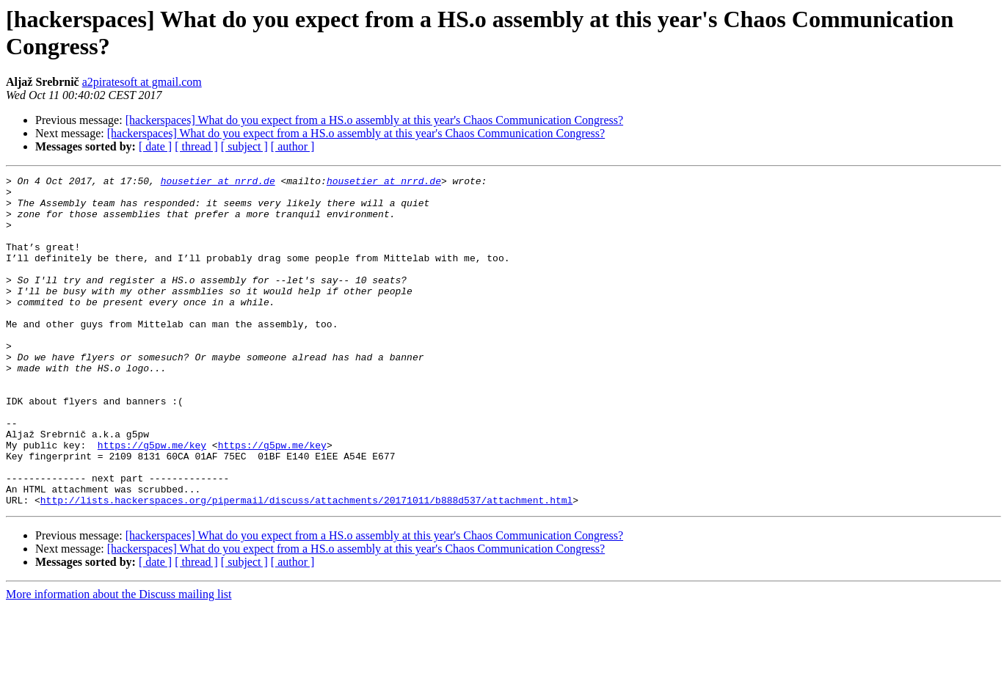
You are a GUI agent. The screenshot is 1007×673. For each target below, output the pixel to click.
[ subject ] (244, 146)
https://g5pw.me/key (152, 499)
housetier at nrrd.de (218, 182)
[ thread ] (196, 146)
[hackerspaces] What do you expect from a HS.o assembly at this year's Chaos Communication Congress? (374, 120)
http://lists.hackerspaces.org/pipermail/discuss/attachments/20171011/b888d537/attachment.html (306, 565)
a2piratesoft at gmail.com (142, 82)
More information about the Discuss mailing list (119, 660)
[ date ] (155, 146)
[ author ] (293, 146)
